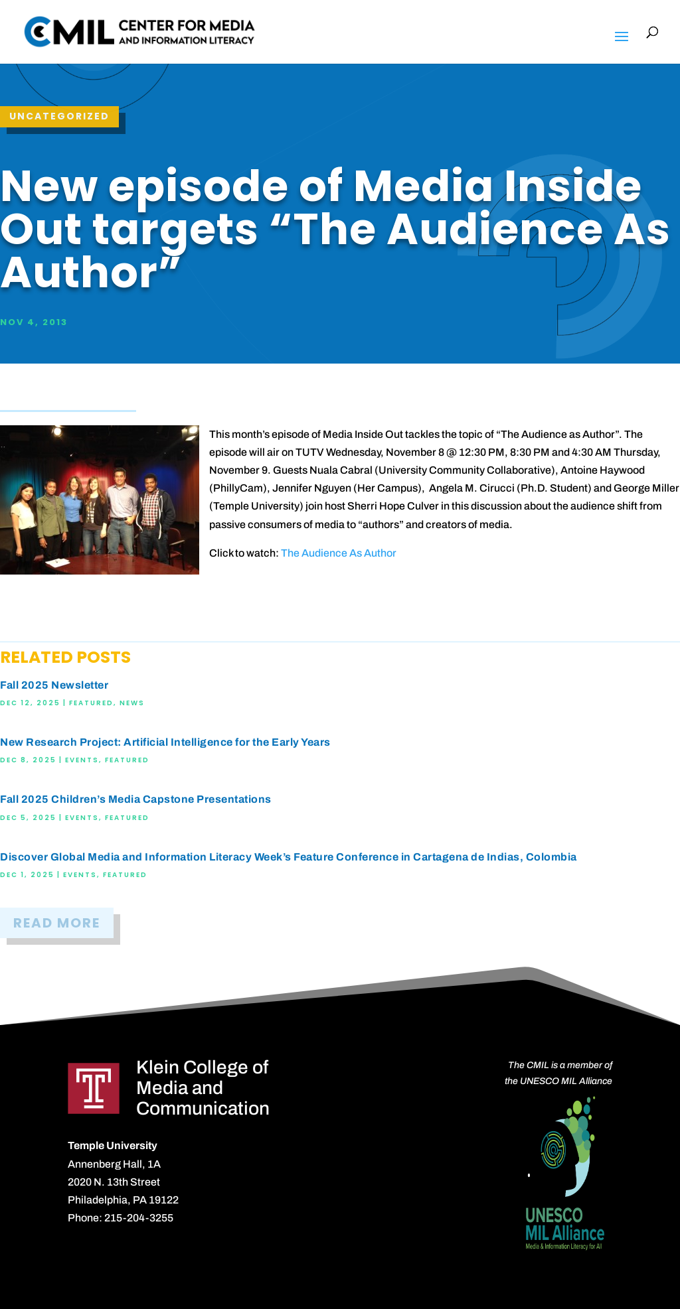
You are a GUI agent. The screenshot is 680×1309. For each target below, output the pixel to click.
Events (82, 760)
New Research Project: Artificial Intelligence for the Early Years (165, 742)
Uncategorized (59, 116)
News (132, 703)
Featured (91, 703)
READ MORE (56, 923)
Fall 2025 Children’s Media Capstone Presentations (136, 799)
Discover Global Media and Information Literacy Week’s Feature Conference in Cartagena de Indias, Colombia (288, 856)
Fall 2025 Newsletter (54, 685)
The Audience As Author (338, 553)
